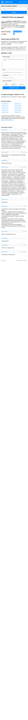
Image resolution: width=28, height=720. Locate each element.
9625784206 (4, 245)
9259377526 (4, 199)
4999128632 (4, 238)
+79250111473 (4, 107)
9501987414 (4, 252)
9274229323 (4, 231)
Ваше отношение (7, 80)
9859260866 (4, 206)
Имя (4, 69)
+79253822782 (17, 112)
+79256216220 (4, 112)
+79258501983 (17, 105)
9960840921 (4, 160)
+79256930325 (4, 105)
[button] (14, 12)
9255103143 (4, 130)
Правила (3, 260)
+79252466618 (4, 103)
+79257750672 (17, 108)
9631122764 (4, 152)
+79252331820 (17, 110)
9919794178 (4, 167)
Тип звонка (5, 75)
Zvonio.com (6, 2)
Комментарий (6, 56)
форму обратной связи (7, 120)
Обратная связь (23, 2)
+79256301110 (17, 103)
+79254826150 (4, 110)
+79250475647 (4, 108)
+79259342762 (17, 107)
